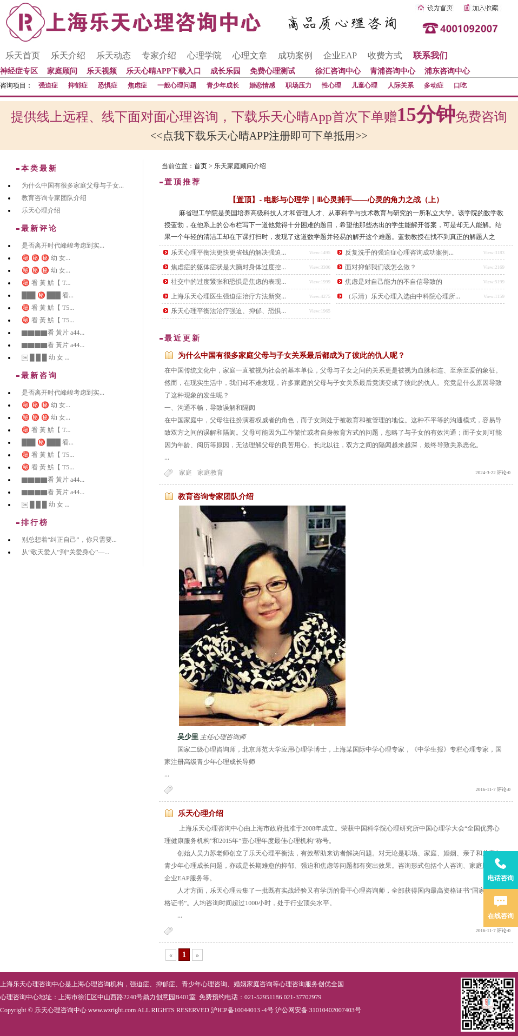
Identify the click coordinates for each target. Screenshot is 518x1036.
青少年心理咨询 (204, 984)
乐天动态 (113, 55)
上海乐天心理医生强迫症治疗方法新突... (228, 296)
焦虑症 (137, 85)
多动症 (433, 85)
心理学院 (204, 55)
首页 (200, 166)
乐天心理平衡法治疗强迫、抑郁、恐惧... (228, 311)
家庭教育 (210, 472)
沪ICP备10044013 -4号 (242, 1010)
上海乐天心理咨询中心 (32, 984)
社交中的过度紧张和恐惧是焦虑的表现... (228, 281)
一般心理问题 (176, 85)
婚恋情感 (262, 85)
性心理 (331, 85)
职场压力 (298, 85)
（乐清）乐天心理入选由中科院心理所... (402, 296)
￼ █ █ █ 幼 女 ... (46, 357)
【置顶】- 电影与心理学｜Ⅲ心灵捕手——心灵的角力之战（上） (336, 200)
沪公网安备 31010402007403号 (318, 1010)
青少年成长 (223, 85)
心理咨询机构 (103, 984)
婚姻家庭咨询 (253, 984)
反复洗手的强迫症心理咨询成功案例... (399, 252)
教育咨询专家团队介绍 (216, 497)
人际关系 (401, 85)
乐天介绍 (68, 55)
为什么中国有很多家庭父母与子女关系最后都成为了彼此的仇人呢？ (291, 355)
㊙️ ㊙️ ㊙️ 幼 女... (46, 258)
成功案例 (295, 55)
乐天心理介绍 (200, 813)
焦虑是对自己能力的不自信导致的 (393, 281)
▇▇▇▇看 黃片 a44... (53, 332)
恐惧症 (107, 85)
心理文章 (250, 55)
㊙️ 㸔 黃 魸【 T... (46, 283)
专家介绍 (159, 55)
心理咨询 (292, 984)
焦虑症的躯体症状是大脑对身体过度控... (228, 267)
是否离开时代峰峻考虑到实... (63, 245)
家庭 (185, 472)
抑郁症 (78, 85)
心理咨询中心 (19, 997)
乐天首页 (22, 55)
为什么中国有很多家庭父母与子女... (73, 185)
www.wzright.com (112, 1010)
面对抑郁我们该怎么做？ (380, 267)
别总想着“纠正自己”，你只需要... (69, 539)
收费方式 (385, 55)
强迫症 (48, 85)
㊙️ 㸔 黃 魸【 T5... (48, 307)
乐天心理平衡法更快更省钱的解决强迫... (228, 252)
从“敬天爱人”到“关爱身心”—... (65, 552)
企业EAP (340, 55)
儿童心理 (364, 85)
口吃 (460, 85)
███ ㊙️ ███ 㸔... (48, 295)
